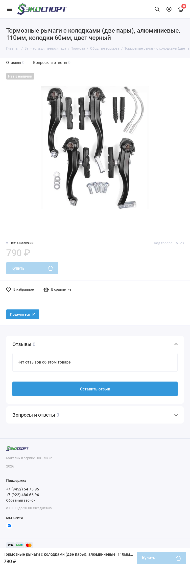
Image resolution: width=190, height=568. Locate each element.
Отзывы (15, 62)
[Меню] (9, 9)
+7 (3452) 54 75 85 (22, 489)
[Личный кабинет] (169, 9)
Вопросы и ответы (52, 62)
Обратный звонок (20, 500)
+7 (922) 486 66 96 (22, 495)
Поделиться (22, 314)
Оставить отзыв (95, 389)
